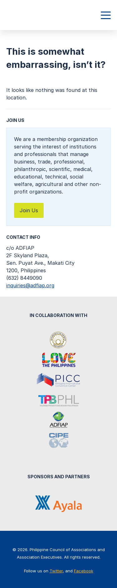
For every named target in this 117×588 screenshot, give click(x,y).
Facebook (83, 570)
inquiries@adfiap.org (30, 285)
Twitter (56, 570)
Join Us (29, 210)
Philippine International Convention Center (58, 380)
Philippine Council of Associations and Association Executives (33, 15)
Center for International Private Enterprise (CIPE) (58, 440)
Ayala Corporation (58, 503)
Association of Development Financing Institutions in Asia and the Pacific (59, 420)
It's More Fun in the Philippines (59, 360)
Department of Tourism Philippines (58, 340)
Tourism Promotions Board (58, 400)
